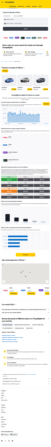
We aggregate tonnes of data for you (26, 381)
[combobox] (7, 16)
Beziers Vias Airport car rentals (9, 339)
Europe (6, 61)
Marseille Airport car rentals (8, 335)
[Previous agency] (4, 281)
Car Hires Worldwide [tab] (7, 328)
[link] (5, 70)
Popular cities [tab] (29, 328)
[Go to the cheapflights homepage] (10, 2)
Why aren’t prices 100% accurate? (26, 384)
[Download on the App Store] (14, 434)
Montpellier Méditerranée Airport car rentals (12, 337)
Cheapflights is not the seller (26, 379)
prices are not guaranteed (31, 374)
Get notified (39, 53)
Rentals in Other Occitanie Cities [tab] (22, 324)
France (10, 61)
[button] (2, 2)
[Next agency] (47, 281)
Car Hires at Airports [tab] (7, 324)
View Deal (14, 89)
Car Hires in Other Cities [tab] (37, 324)
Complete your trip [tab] (19, 328)
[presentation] (24, 67)
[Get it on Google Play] (5, 434)
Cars (2, 61)
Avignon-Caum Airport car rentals (10, 341)
